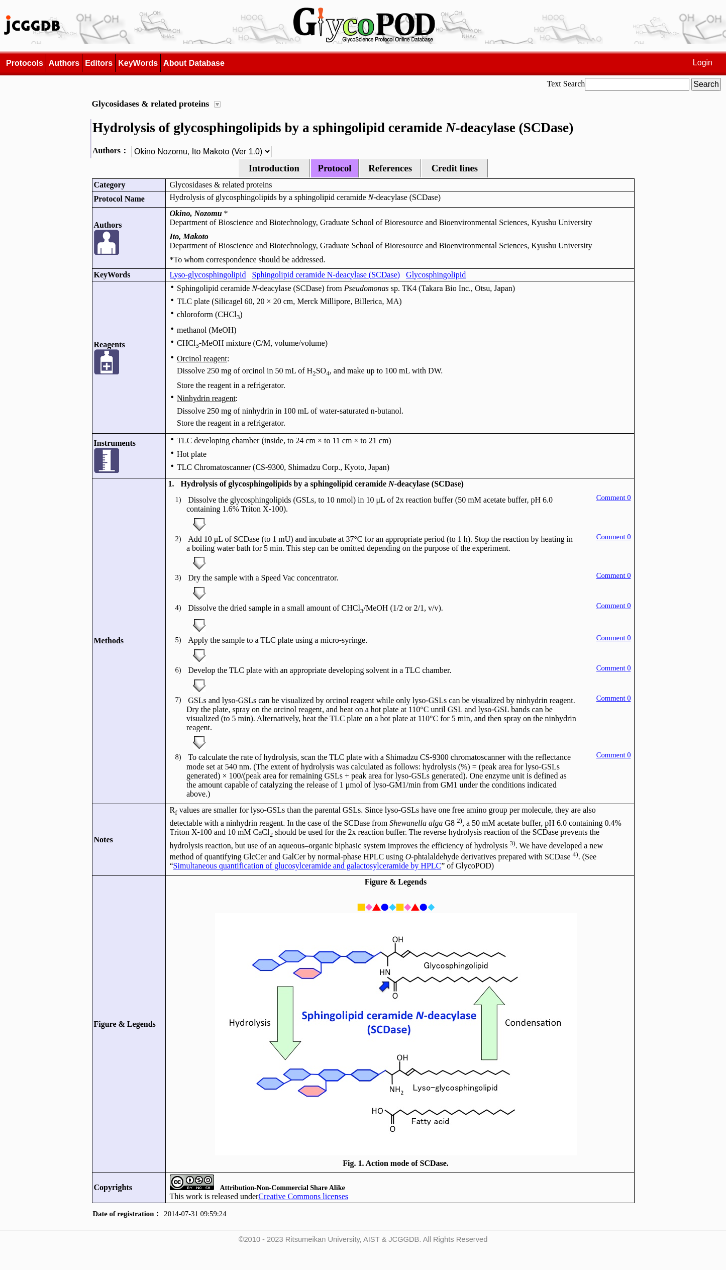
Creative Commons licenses (303, 1196)
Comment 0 (613, 498)
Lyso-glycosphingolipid (208, 274)
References (390, 168)
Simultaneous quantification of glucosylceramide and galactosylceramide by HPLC (307, 865)
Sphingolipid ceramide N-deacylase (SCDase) (326, 274)
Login (702, 62)
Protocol (335, 168)
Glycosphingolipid (436, 274)
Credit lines (455, 168)
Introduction (274, 168)
